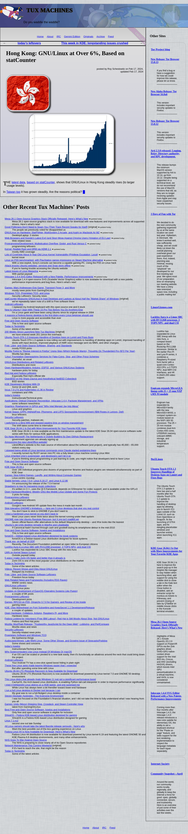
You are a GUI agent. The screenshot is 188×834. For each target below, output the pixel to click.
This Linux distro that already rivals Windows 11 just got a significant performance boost (50, 679)
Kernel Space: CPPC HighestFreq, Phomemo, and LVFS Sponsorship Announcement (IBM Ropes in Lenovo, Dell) (64, 411)
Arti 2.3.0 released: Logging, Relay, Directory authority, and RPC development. (166, 153)
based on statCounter (41, 182)
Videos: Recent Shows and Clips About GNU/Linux (31, 569)
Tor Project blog (160, 49)
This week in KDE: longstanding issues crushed (94, 43)
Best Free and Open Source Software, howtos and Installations (37, 709)
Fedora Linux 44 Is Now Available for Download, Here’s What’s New (40, 731)
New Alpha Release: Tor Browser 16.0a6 (164, 93)
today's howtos (12, 395)
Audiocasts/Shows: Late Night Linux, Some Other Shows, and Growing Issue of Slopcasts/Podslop (56, 640)
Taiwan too (13, 191)
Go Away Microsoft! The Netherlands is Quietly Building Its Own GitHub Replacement (49, 436)
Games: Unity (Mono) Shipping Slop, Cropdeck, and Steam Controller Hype (44, 704)
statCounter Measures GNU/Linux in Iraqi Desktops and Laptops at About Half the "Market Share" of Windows (62, 298)
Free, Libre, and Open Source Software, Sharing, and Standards (38, 345)
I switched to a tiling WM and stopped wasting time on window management (44, 422)
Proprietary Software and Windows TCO (25, 635)
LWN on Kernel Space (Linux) (20, 552)
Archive (101, 36)
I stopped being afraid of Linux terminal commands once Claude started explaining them (50, 450)
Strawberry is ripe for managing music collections (30, 486)
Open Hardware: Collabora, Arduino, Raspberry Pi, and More (36, 613)
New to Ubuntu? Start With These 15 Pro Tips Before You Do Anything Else (44, 309)
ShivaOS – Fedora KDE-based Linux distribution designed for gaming (41, 715)
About (50, 36)
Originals (88, 36)
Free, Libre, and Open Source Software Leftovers (30, 574)
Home (40, 36)
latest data (18, 182)
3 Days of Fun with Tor (163, 214)
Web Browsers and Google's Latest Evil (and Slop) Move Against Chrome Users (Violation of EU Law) (58, 238)
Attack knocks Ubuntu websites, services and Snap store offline (38, 265)
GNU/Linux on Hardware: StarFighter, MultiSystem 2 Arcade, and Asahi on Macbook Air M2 (52, 232)
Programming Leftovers (17, 497)
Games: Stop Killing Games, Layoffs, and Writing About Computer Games (43, 475)
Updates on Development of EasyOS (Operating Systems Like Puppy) (41, 591)
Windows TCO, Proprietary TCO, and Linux (27, 293)
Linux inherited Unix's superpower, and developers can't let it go (38, 456)
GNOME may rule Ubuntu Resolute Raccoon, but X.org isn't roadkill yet (42, 519)
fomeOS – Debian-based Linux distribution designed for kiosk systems (41, 535)
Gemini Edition (72, 36)
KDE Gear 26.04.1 (14, 467)
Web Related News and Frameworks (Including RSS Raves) (36, 580)
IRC (59, 36)
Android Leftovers (14, 304)
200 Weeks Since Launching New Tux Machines (30, 331)
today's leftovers (29, 43)
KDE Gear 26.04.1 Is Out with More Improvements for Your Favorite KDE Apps (166, 551)
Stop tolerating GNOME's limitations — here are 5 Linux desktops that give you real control (52, 508)
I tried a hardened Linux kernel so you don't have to (31, 513)
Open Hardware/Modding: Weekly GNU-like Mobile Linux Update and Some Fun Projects (51, 491)
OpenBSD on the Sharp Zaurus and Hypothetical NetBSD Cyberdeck (41, 378)
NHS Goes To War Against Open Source (26, 740)
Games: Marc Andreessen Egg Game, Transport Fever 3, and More (40, 287)
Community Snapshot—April (167, 773)
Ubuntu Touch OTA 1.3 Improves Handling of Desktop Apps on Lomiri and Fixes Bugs (166, 473)
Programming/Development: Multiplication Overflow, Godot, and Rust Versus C (46, 243)
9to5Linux (157, 459)
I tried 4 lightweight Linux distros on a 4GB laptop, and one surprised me (42, 684)
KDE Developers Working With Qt (22, 384)
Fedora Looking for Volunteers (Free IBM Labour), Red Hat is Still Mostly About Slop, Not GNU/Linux (57, 618)
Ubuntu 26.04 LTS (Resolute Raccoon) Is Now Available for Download (41, 671)
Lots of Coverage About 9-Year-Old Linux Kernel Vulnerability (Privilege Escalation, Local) (51, 254)
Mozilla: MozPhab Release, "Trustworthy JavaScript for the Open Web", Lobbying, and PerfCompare (57, 624)
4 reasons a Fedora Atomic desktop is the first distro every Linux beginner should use (49, 315)
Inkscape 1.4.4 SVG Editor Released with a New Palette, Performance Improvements (166, 696)
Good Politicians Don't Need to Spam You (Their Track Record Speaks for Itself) (46, 227)
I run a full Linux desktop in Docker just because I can (32, 690)
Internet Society (160, 763)
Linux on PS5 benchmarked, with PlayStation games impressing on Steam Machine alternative (54, 260)
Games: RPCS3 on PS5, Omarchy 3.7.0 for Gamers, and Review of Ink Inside (45, 602)
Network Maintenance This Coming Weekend (28, 745)
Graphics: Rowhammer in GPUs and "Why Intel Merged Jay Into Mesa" (42, 406)
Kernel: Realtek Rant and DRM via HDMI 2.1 (28, 249)
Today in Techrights (15, 326)
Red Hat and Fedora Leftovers (20, 373)
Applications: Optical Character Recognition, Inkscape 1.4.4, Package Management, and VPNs (54, 400)
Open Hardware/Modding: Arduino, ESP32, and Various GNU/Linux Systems (44, 367)
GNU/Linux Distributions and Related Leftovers (29, 362)
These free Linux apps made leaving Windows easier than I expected (41, 665)
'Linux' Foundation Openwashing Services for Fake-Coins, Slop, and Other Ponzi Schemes (52, 356)
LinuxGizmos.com (161, 307)
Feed (111, 36)
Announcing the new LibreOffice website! (26, 442)
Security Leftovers (14, 417)
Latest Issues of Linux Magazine (21, 271)
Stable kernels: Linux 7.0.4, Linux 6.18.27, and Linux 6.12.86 (36, 480)
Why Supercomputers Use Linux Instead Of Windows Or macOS (38, 651)
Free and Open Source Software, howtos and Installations (35, 530)
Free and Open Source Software (22, 320)
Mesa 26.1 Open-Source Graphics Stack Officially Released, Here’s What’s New (166, 625)
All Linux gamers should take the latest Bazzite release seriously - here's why (45, 726)
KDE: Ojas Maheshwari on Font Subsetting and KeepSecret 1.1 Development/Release (50, 607)
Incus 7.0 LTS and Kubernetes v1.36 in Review (29, 389)
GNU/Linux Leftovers (16, 585)
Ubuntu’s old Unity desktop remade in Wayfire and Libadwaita (37, 524)
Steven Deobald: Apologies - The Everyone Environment (34, 695)
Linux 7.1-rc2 (11, 720)
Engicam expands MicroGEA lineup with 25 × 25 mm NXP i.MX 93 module (166, 391)
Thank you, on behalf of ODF (20, 541)
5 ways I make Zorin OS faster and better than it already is (35, 558)
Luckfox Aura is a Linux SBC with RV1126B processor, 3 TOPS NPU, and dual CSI (167, 320)
